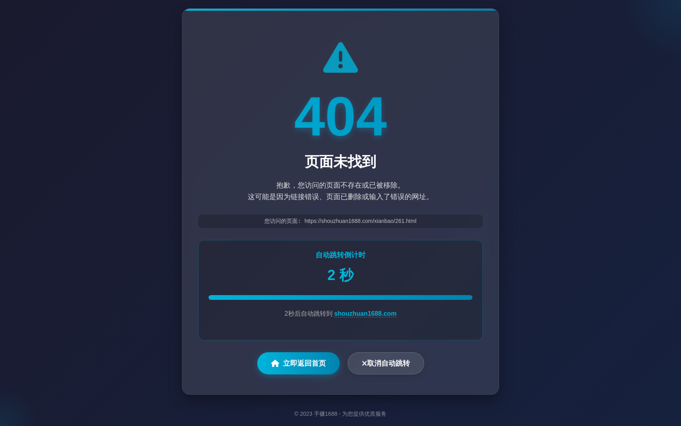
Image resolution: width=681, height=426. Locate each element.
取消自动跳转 (386, 364)
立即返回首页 (298, 364)
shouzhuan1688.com (365, 314)
